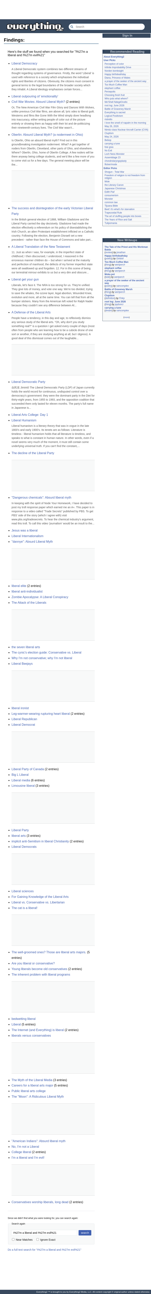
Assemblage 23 (113, 157)
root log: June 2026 (114, 105)
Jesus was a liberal (25, 530)
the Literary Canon (114, 185)
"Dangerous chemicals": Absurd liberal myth (41, 497)
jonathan (121, 252)
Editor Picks (110, 168)
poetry (108, 258)
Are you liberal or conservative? (33, 963)
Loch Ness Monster (114, 154)
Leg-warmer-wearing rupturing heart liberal (41, 713)
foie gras (109, 147)
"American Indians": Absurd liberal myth (38, 1141)
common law (111, 202)
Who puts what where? (116, 98)
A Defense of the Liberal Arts (31, 312)
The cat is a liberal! (24, 908)
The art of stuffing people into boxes (123, 216)
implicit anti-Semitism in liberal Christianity (40, 841)
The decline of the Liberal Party (33, 453)
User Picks (109, 60)
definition (110, 298)
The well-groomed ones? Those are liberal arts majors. (49, 952)
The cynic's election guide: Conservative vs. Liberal (46, 652)
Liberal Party (20, 830)
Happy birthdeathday (115, 74)
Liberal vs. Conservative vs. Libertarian (38, 902)
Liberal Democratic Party (28, 381)
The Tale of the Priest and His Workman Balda (126, 248)
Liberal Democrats (24, 846)
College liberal (21, 1152)
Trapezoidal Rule (113, 212)
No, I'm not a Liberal (25, 1146)
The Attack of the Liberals (29, 602)
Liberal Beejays (22, 663)
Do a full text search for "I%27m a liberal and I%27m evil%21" (44, 1249)
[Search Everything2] (107, 26)
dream (108, 310)
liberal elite (19, 586)
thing (107, 264)
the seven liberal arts (26, 647)
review (108, 252)
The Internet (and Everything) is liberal (38, 1030)
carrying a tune (112, 143)
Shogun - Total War (114, 172)
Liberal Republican (24, 719)
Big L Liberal (20, 774)
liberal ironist (20, 708)
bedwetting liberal (24, 1018)
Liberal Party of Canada (28, 769)
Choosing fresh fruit (115, 95)
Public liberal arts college (29, 1091)
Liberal (16, 1024)
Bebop (108, 140)
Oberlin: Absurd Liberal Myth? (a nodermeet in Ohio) (47, 134)
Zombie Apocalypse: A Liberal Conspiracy (40, 597)
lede (107, 277)
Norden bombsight (114, 70)
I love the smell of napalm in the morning (125, 122)
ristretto (108, 119)
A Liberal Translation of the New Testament (41, 246)
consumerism (111, 195)
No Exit (108, 150)
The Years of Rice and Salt (118, 219)
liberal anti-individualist (27, 591)
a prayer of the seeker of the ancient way (125, 81)
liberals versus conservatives (31, 1035)
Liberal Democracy (24, 63)
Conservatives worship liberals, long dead (40, 1202)
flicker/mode (111, 164)
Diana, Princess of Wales (117, 77)
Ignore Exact (45, 1239)
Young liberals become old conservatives (39, 969)
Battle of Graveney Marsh (118, 109)
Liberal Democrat (23, 724)
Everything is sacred (115, 112)
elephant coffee (112, 88)
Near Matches (22, 1239)
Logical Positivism (114, 116)
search (85, 1232)
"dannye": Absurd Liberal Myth (32, 541)
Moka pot (110, 274)
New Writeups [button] (127, 240)
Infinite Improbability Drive (118, 67)
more (126, 317)
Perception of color (114, 64)
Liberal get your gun (25, 279)
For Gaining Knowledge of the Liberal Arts (40, 896)
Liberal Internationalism (27, 536)
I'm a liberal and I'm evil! (28, 1157)
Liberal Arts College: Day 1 (30, 414)
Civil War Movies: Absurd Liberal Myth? (38, 101)
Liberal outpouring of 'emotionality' (35, 96)
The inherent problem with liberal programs (41, 974)
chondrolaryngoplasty (116, 161)
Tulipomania (111, 223)
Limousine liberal (23, 785)
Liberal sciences (23, 891)
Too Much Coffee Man (116, 84)
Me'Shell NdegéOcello (116, 102)
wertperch (120, 264)
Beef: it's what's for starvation (119, 209)
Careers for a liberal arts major (32, 1085)
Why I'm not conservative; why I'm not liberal (42, 658)
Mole (107, 181)
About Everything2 (114, 56)
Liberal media (21, 780)
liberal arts (19, 835)
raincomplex (122, 286)
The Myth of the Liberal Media (32, 1080)
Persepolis (110, 91)
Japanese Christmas (115, 188)
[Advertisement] (75, 9)
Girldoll (119, 258)
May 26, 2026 (112, 126)
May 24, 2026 (112, 136)
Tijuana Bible (111, 205)
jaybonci (119, 304)
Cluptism (109, 133)
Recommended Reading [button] (127, 51)
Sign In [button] (127, 35)
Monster (109, 199)
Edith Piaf (109, 192)
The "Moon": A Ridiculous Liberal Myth (38, 1096)
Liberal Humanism (24, 420)
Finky (122, 298)
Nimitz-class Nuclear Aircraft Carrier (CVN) (126, 129)
